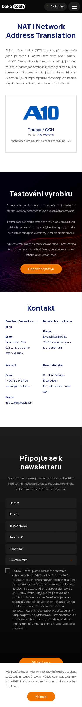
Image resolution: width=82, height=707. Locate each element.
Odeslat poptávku (41, 269)
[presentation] (38, 641)
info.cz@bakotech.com (19, 403)
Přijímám (41, 696)
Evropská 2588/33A (55, 337)
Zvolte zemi (55, 6)
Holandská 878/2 (15, 342)
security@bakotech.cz (18, 386)
